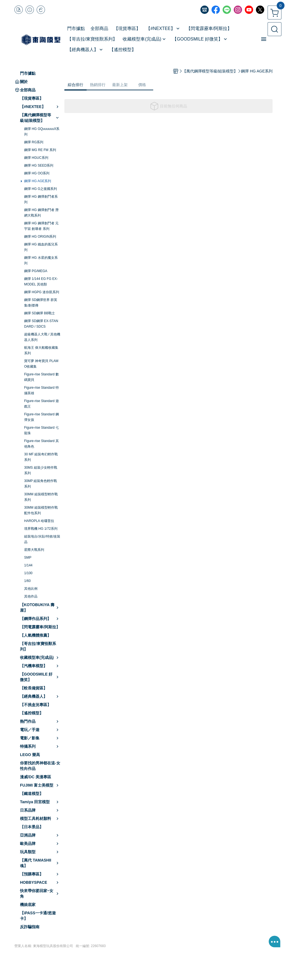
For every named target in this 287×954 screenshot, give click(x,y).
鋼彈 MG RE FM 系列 (40, 150)
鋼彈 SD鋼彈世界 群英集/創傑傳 (40, 302)
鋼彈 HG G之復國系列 (40, 189)
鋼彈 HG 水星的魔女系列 (41, 260)
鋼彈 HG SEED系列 (38, 165)
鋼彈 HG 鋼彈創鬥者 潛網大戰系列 (41, 212)
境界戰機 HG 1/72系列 (40, 529)
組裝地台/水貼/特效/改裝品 (42, 539)
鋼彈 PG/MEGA (35, 271)
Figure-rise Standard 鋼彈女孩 (41, 417)
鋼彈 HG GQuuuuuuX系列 (41, 131)
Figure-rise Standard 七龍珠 (41, 430)
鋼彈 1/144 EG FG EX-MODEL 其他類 (41, 281)
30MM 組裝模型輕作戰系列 (41, 497)
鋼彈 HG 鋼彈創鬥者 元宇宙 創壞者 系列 (41, 226)
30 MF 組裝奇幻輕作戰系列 (41, 457)
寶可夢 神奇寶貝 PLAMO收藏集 (41, 363)
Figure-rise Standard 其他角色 (41, 443)
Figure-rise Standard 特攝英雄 (41, 390)
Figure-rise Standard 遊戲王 (41, 403)
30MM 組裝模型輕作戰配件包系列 (41, 510)
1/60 (27, 581)
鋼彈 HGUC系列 (36, 158)
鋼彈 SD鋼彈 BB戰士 (39, 313)
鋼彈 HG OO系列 (36, 173)
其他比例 (30, 589)
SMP (27, 557)
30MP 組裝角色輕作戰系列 (40, 483)
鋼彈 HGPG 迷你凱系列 (41, 292)
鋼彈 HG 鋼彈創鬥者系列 (41, 199)
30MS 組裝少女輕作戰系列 (40, 470)
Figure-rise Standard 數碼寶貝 (41, 377)
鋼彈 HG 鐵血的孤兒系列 (41, 247)
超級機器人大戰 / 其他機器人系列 (42, 337)
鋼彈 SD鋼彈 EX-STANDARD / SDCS (41, 323)
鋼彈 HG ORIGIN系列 (40, 236)
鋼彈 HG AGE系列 (37, 181)
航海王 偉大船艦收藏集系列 (41, 350)
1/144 (28, 565)
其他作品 (30, 596)
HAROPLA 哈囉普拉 (39, 521)
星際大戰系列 (34, 550)
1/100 (28, 573)
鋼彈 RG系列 (33, 142)
